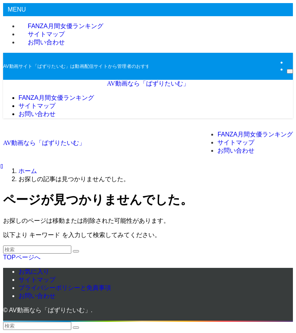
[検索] (290, 71)
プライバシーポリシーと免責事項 (64, 287)
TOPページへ (21, 257)
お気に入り (33, 271)
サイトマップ (37, 279)
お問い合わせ (46, 42)
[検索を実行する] (76, 251)
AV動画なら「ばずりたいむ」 (148, 83)
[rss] (289, 62)
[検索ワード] (37, 250)
